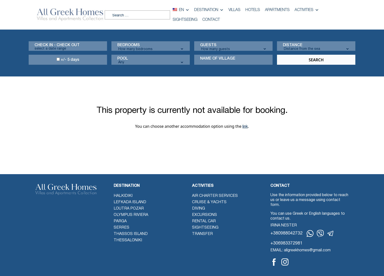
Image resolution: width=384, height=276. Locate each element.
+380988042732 (286, 233)
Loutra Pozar (129, 208)
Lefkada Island (130, 202)
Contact (211, 19)
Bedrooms (128, 45)
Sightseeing (185, 19)
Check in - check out (57, 45)
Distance (292, 45)
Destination (209, 10)
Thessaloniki (128, 240)
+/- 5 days (68, 60)
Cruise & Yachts (209, 202)
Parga (120, 221)
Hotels (252, 10)
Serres (121, 227)
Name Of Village (217, 58)
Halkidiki (123, 196)
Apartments (277, 10)
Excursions (204, 215)
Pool (122, 58)
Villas (234, 10)
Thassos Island (131, 234)
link (245, 126)
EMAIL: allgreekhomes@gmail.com (300, 250)
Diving (198, 208)
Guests (208, 45)
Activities (307, 10)
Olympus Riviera (131, 215)
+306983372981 (286, 243)
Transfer (202, 234)
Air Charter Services (215, 196)
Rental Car (204, 221)
